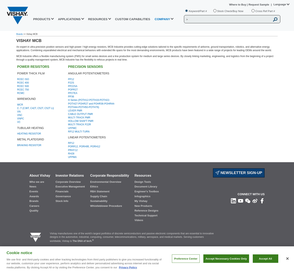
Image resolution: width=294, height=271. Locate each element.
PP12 (71, 79)
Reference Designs (146, 210)
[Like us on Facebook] (262, 200)
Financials (62, 191)
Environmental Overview (105, 181)
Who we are (36, 181)
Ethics (94, 186)
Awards (34, 196)
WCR (20, 104)
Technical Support (146, 215)
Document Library (146, 186)
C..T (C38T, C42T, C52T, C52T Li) (35, 108)
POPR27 (73, 89)
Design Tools (143, 181)
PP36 (71, 96)
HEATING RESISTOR (29, 133)
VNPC (20, 118)
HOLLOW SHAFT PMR (80, 121)
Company (162, 19)
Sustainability (99, 201)
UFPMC (72, 128)
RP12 (71, 143)
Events (33, 191)
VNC (19, 115)
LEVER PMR (75, 110)
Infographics (142, 196)
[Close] (287, 262)
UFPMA (72, 157)
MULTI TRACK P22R (79, 124)
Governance (63, 196)
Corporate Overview (68, 181)
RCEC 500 (23, 86)
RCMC (20, 93)
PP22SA (72, 86)
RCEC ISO (23, 79)
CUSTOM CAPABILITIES (132, 19)
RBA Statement (99, 191)
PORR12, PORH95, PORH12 (84, 146)
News (32, 186)
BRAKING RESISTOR (29, 145)
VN (19, 111)
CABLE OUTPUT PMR (80, 114)
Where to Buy (238, 4)
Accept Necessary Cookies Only (226, 262)
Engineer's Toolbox (147, 191)
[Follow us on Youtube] (240, 200)
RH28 (71, 153)
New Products (143, 205)
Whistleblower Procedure (106, 205)
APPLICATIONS (69, 19)
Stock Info (62, 201)
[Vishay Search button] (275, 19)
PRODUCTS (41, 19)
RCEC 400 (23, 82)
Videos (139, 220)
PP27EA (72, 93)
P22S (71, 82)
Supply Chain (98, 196)
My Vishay (141, 201)
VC (19, 122)
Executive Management (70, 186)
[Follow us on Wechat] (247, 200)
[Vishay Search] (227, 19)
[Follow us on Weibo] (254, 200)
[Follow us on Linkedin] (233, 200)
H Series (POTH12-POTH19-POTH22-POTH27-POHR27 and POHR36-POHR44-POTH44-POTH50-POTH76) (91, 103)
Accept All (265, 262)
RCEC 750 (23, 89)
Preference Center (185, 262)
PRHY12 (73, 150)
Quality (33, 210)
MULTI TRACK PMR (79, 117)
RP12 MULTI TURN (78, 131)
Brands (19, 34)
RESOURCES (98, 19)
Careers (34, 205)
